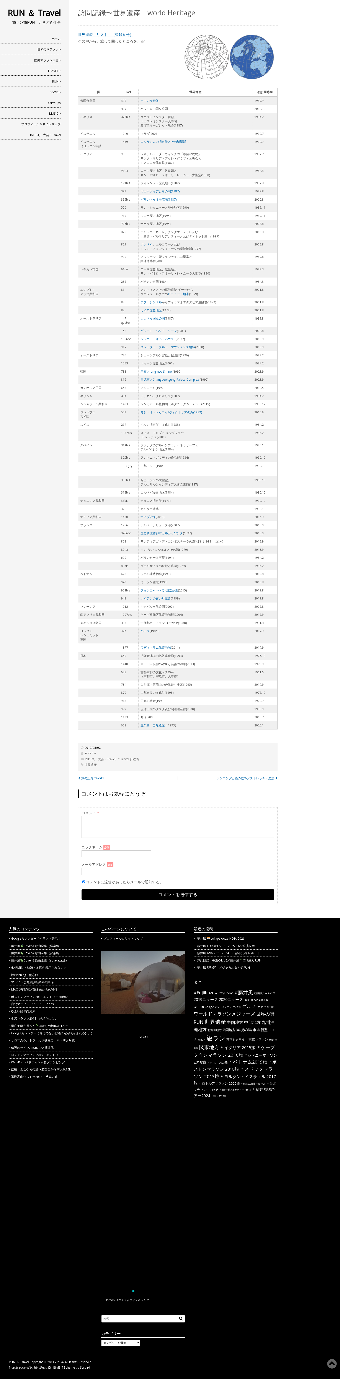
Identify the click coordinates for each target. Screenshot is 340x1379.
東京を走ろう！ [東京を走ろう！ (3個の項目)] (237, 1039)
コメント (90, 812)
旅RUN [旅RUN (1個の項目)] (201, 1039)
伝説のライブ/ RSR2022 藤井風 (32, 1048)
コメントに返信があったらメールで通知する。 (122, 881)
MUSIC (54, 113)
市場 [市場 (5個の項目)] (256, 1029)
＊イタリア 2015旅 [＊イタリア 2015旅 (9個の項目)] (237, 1047)
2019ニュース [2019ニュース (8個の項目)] (206, 999)
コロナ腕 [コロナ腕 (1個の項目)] (269, 1007)
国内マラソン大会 (46, 60)
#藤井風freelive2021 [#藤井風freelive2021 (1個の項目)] (265, 993)
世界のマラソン (48, 49)
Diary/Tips (53, 103)
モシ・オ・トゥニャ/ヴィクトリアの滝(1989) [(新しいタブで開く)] (171, 412)
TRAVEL (53, 71)
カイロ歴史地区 (151, 310)
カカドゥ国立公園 (153, 318)
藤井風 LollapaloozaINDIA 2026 (221, 938)
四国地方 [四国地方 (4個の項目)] (228, 1030)
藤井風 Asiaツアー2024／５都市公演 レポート (228, 953)
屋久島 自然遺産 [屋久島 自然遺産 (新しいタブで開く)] (153, 725)
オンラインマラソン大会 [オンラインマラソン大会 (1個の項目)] (228, 1007)
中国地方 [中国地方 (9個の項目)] (235, 1022)
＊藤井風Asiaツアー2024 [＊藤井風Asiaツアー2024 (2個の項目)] (235, 1090)
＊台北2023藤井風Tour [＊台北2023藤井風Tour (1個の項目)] (253, 1083)
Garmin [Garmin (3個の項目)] (199, 1007)
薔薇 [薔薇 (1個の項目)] (271, 1039)
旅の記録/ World (92, 778)
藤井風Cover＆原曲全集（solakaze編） (40, 960)
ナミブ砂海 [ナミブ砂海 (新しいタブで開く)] (148, 517)
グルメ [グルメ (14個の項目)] (249, 1006)
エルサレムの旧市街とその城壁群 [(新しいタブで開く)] (163, 142)
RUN (55, 81)
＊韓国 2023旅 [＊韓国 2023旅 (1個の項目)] (218, 1096)
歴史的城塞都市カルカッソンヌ (162, 533)
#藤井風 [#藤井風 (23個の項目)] (244, 992)
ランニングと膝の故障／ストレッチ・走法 (245, 778)
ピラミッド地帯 (178, 294)
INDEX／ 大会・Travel (45, 135)
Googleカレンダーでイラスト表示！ (36, 938)
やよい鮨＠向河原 (23, 1011)
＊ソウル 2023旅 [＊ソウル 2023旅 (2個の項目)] (217, 1062)
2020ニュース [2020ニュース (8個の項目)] (231, 999)
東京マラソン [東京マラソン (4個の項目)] (258, 1039)
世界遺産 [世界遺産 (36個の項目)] (215, 1021)
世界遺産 (91, 765)
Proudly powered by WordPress (28, 1367)
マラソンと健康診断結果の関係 (32, 982)
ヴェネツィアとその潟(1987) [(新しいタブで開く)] (160, 191)
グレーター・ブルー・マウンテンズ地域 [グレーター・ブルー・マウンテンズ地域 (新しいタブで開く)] (168, 347)
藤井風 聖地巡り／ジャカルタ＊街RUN (223, 967)
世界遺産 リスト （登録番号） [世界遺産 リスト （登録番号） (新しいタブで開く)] (105, 34)
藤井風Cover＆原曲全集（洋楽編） (36, 946)
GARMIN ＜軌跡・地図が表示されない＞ (39, 967)
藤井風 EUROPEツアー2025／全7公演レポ (226, 946)
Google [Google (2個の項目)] (209, 1007)
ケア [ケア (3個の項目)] (260, 1007)
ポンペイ (147, 244)
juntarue (90, 753)
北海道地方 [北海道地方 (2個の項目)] (215, 1030)
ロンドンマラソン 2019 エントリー (36, 1055)
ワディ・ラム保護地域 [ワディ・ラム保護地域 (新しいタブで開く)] (156, 647)
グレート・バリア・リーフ (159, 331)
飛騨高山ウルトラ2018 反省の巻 (34, 1077)
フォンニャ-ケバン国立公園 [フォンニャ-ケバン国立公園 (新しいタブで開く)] (159, 590)
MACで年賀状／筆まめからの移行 (34, 989)
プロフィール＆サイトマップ (41, 124)
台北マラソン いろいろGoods (32, 1004)
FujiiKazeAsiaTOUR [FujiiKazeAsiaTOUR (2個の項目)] (256, 1000)
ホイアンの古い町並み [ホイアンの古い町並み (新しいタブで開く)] (156, 598)
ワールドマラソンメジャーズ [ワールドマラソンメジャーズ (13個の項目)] (224, 1014)
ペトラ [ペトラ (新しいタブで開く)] (145, 631)
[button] (143, 1120)
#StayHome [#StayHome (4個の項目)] (224, 993)
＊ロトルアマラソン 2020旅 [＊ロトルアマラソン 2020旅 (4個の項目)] (219, 1083)
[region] (143, 1128)
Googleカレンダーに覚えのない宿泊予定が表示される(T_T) (51, 1033)
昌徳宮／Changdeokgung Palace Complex (170, 379)
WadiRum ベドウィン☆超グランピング (38, 1062)
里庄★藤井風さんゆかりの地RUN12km (39, 1026)
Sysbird (85, 1367)
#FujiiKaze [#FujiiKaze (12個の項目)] (204, 993)
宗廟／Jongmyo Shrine (156, 371)
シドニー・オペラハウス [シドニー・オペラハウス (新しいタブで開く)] (157, 339)
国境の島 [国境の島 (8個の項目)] (244, 1029)
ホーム (56, 39)
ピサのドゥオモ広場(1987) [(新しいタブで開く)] (159, 199)
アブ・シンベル (151, 302)
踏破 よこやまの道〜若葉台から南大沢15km (42, 1069)
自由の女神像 (150, 101)
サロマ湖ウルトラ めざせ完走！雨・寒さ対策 (43, 1040)
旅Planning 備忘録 (24, 975)
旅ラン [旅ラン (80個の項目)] (216, 1038)
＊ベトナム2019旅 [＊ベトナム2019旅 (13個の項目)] (248, 1062)
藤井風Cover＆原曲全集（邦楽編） (36, 953)
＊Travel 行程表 (128, 759)
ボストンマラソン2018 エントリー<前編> (39, 997)
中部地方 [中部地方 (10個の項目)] (252, 1022)
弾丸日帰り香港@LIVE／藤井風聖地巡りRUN (229, 960)
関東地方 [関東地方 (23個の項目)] (209, 1047)
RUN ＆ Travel (34, 12)
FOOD (54, 92)
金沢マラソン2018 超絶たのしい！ (35, 1018)
